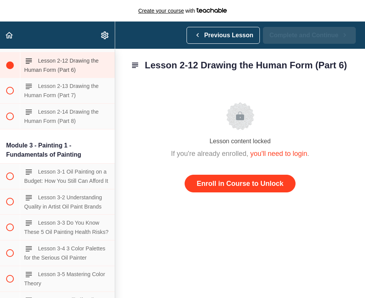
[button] (9, 35)
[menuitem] (105, 35)
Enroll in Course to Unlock (240, 183)
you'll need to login (278, 153)
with (182, 11)
